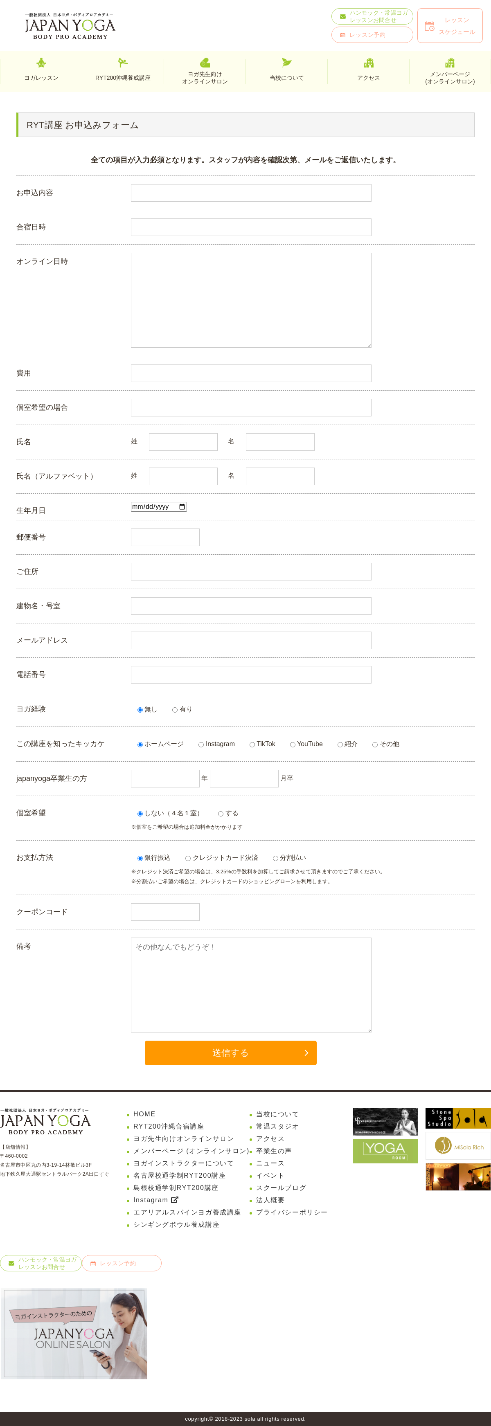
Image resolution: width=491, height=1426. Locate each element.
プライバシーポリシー (292, 1212)
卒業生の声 (274, 1150)
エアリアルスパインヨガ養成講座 (187, 1212)
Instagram (155, 1200)
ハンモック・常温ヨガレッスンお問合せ (379, 16)
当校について (278, 1114)
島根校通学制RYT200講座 (176, 1187)
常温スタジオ (278, 1126)
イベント (270, 1175)
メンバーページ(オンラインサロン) (450, 77)
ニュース (270, 1163)
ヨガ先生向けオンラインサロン (205, 77)
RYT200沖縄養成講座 (123, 77)
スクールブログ (281, 1187)
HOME (144, 1114)
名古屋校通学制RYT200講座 (179, 1175)
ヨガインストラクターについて (183, 1163)
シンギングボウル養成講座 (176, 1224)
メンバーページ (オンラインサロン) (191, 1150)
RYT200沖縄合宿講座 (169, 1126)
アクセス (270, 1138)
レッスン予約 (367, 34)
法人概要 (270, 1200)
